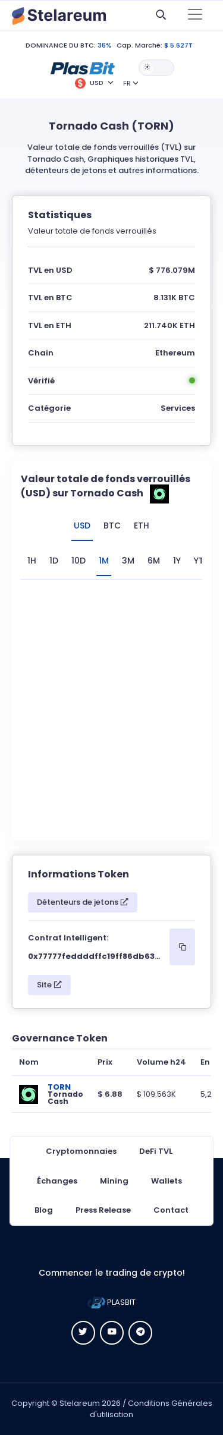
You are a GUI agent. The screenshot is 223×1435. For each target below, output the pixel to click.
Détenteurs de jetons (82, 902)
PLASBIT (111, 1302)
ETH (141, 525)
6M (153, 561)
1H (31, 561)
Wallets (166, 1181)
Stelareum (79, 1403)
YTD (202, 561)
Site (49, 984)
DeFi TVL (155, 1151)
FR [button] (127, 83)
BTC (112, 525)
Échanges (57, 1181)
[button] (82, 67)
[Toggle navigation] (195, 15)
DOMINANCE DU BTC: (61, 45)
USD (82, 525)
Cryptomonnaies (81, 1151)
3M (128, 561)
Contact (171, 1210)
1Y (177, 561)
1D (53, 561)
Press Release (103, 1210)
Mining (114, 1181)
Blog (43, 1210)
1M (104, 561)
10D (78, 561)
